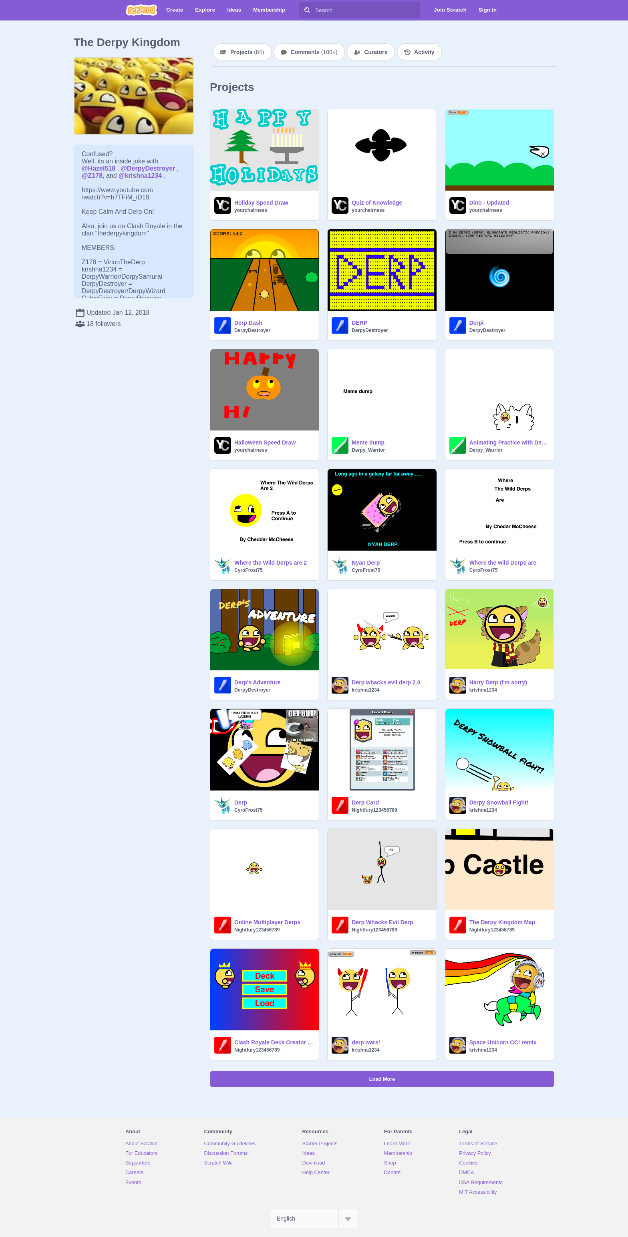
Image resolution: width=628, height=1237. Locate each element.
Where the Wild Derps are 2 (270, 562)
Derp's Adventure (257, 682)
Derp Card (365, 802)
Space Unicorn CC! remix (503, 1042)
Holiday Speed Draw (261, 202)
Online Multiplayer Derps (267, 922)
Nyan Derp (366, 562)
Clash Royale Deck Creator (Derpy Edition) (274, 1042)
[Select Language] (314, 1218)
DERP (359, 323)
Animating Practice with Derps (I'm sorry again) (509, 442)
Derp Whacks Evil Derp (382, 922)
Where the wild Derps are (502, 562)
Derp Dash (248, 323)
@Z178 (92, 175)
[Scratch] (141, 10)
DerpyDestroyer (252, 330)
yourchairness (250, 210)
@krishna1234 (140, 175)
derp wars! (366, 1042)
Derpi (476, 323)
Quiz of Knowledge (377, 202)
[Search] (307, 10)
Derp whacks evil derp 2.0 (386, 682)
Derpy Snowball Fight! (499, 802)
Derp (240, 802)
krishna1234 (365, 690)
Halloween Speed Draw (265, 442)
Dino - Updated (489, 202)
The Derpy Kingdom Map (502, 922)
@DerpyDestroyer (148, 168)
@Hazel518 (98, 168)
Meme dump (368, 442)
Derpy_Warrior (368, 450)
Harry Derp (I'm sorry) (498, 682)
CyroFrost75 (248, 570)
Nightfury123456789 (374, 810)
